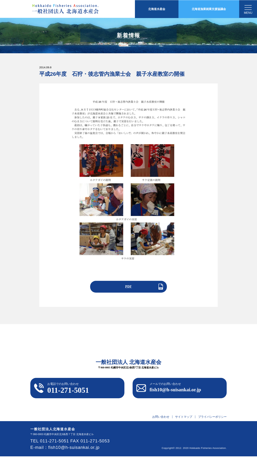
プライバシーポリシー (212, 426)
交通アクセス (212, 342)
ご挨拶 (84, 342)
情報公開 (143, 342)
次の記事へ (139, 300)
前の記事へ (118, 300)
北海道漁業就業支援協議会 (208, 8)
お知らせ (62, 342)
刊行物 (164, 342)
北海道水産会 (155, 8)
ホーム (40, 342)
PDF (128, 287)
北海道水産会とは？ (112, 342)
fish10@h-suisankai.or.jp (74, 457)
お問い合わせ (160, 426)
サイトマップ (183, 426)
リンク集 (186, 342)
